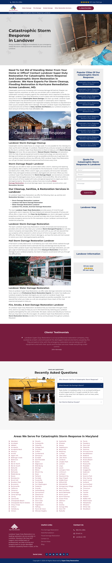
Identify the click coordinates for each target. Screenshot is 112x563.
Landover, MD (81, 537)
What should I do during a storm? (71, 385)
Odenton (62, 501)
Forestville (38, 480)
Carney (13, 496)
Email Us (79, 533)
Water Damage (26, 8)
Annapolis (14, 447)
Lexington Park (64, 470)
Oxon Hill (62, 509)
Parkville (62, 511)
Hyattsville (62, 441)
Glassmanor (39, 494)
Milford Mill (63, 482)
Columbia (38, 449)
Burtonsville (15, 486)
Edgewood (39, 464)
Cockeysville (39, 443)
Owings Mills (63, 507)
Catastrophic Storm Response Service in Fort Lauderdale (88, 90)
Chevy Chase (15, 505)
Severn (85, 474)
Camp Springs (16, 494)
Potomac (86, 449)
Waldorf (85, 496)
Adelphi (13, 445)
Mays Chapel (63, 478)
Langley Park (63, 462)
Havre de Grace (40, 509)
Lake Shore (63, 457)
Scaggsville (87, 470)
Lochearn (62, 474)
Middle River (63, 480)
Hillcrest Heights (41, 511)
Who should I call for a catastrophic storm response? (78, 379)
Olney (61, 503)
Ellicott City (39, 472)
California (14, 488)
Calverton (14, 490)
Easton (37, 462)
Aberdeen (14, 441)
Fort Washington (41, 484)
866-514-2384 (17, 2)
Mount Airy (63, 488)
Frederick (38, 486)
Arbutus (14, 451)
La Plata (62, 453)
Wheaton (86, 505)
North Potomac (64, 496)
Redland (86, 455)
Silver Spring (87, 478)
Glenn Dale (39, 501)
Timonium (86, 488)
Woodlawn (86, 509)
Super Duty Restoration (70, 560)
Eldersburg (39, 466)
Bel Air (13, 462)
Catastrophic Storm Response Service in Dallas (88, 103)
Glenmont (38, 498)
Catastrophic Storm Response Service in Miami (88, 83)
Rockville (86, 462)
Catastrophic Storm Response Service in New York (88, 97)
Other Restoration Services (63, 8)
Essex (37, 474)
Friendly (38, 488)
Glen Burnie (39, 496)
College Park (39, 447)
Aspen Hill (14, 455)
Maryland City (64, 476)
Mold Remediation (47, 533)
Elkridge (38, 468)
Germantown (39, 492)
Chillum (14, 507)
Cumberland (39, 453)
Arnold (13, 453)
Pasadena (86, 443)
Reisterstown (87, 457)
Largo (61, 466)
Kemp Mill (62, 449)
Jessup (61, 445)
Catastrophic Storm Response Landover (37, 13)
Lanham (62, 464)
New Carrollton (64, 490)
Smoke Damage (48, 8)
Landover (18, 13)
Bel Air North (15, 464)
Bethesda (14, 472)
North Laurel (63, 494)
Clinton (13, 511)
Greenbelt (38, 503)
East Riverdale (40, 460)
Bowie (13, 476)
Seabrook (86, 472)
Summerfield (87, 484)
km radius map (88, 226)
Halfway (38, 507)
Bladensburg (15, 474)
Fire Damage (37, 8)
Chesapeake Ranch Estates (20, 503)
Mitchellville (63, 484)
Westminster (87, 501)
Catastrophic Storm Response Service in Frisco (88, 110)
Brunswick (14, 484)
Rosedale (86, 466)
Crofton (37, 451)
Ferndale (38, 478)
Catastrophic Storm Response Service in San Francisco (88, 138)
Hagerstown (39, 505)
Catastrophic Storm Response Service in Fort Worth (88, 117)
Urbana (85, 494)
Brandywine (15, 478)
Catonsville (15, 498)
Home (11, 13)
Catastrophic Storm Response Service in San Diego (88, 131)
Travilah (85, 492)
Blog (42, 544)
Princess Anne (88, 451)
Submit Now (88, 193)
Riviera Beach (87, 460)
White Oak (86, 507)
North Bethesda (64, 492)
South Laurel (87, 480)
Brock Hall (14, 480)
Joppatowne (63, 447)
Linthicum (62, 472)
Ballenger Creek (16, 457)
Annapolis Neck (16, 449)
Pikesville (86, 447)
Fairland (38, 476)
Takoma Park (87, 486)
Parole (85, 441)
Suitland (86, 482)
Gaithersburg (39, 490)
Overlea (61, 505)
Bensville (14, 470)
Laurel (61, 468)
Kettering (62, 451)
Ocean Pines (63, 498)
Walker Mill (87, 498)
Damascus (38, 455)
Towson (85, 490)
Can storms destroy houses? (69, 402)
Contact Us (45, 538)
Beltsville (14, 468)
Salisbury (86, 468)
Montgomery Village (66, 486)
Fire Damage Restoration (50, 530)
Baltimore (14, 460)
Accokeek (14, 443)
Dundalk (38, 457)
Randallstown (87, 453)
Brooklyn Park (16, 482)
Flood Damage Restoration (50, 536)
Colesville (38, 445)
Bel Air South (15, 466)
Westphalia (87, 503)
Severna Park (87, 476)
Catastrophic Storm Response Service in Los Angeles (88, 124)
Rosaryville (86, 464)
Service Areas (45, 541)
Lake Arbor (63, 455)
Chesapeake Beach (17, 501)
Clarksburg (15, 509)
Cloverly (37, 441)
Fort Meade (39, 482)
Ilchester (62, 443)
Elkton (37, 470)
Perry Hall (86, 445)
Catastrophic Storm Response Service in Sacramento (88, 144)
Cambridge (15, 492)
